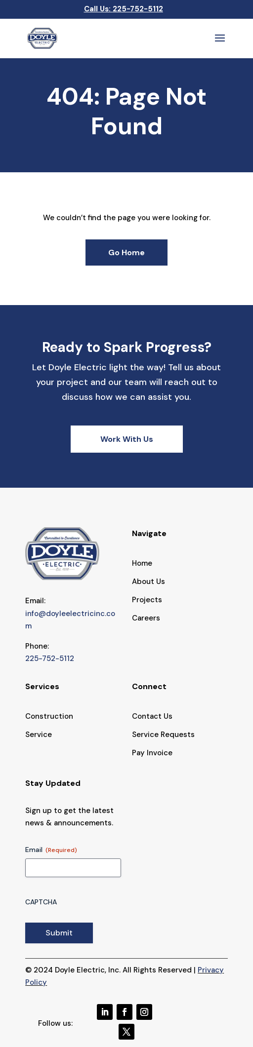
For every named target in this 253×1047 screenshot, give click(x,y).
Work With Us (126, 439)
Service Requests (163, 734)
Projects (147, 600)
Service (38, 734)
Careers (146, 618)
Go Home (126, 252)
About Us (148, 581)
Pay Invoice (152, 753)
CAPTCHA (41, 901)
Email (51, 849)
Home (142, 563)
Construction (49, 716)
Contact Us (152, 716)
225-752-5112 (138, 9)
